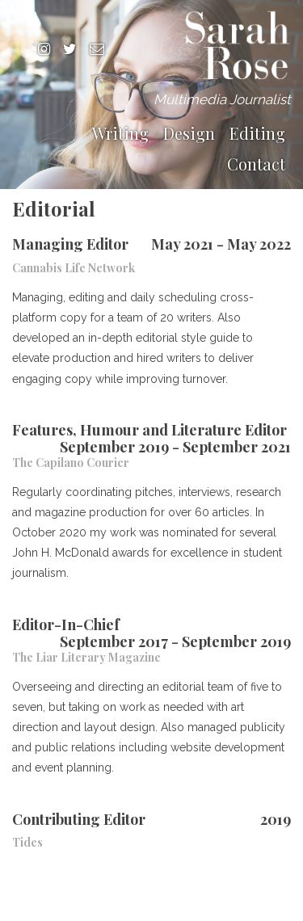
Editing (257, 133)
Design (189, 133)
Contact (256, 164)
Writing (120, 133)
